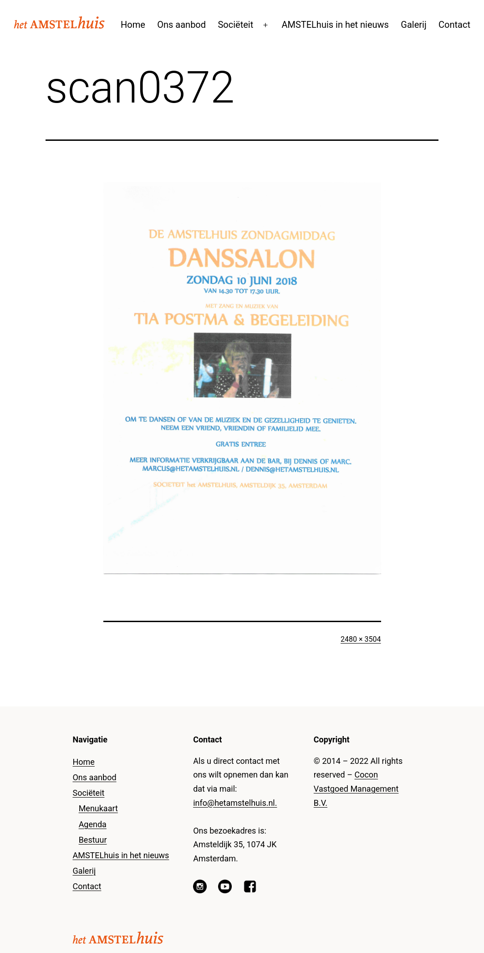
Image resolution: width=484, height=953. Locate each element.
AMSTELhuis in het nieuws (335, 24)
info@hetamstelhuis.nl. (235, 803)
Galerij (413, 24)
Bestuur (93, 840)
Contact (454, 24)
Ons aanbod (181, 24)
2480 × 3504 (361, 639)
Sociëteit (235, 24)
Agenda (93, 824)
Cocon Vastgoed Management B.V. (356, 788)
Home (133, 24)
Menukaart (98, 808)
